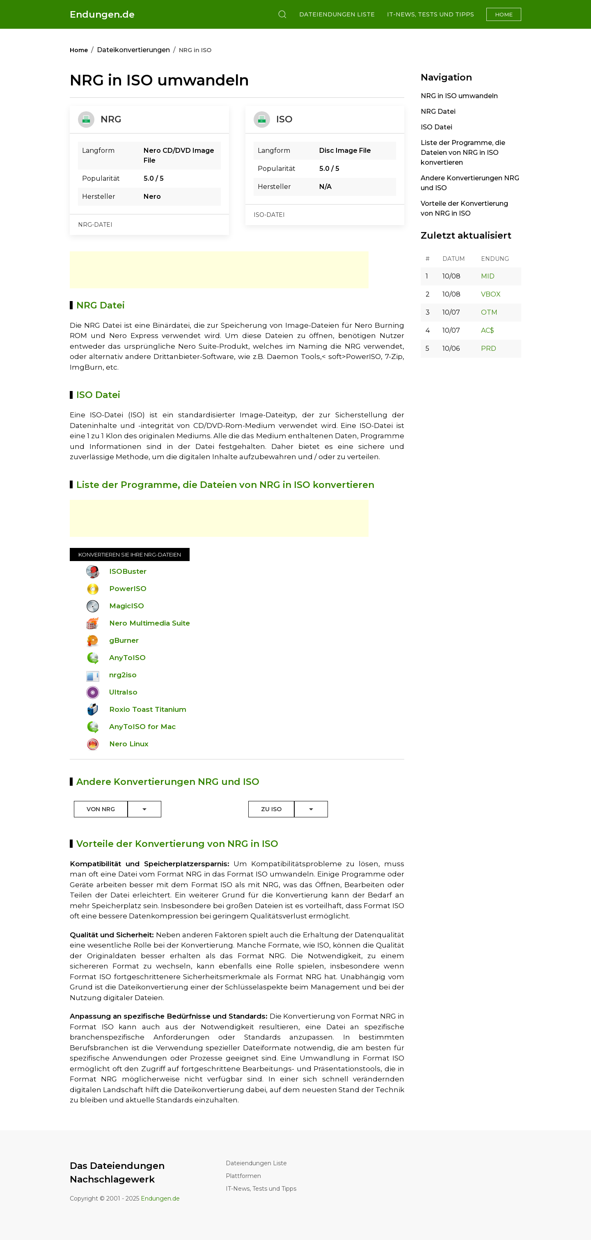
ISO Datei (436, 127)
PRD (488, 348)
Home (504, 14)
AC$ (487, 330)
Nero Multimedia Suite (149, 623)
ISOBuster (128, 571)
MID (488, 276)
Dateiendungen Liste (337, 14)
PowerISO (128, 588)
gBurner (124, 640)
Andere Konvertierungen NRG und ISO (470, 183)
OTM (489, 312)
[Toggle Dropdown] (144, 809)
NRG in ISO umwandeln (459, 96)
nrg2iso (123, 675)
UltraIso (123, 692)
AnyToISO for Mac (142, 726)
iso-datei (269, 215)
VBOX (491, 294)
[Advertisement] (219, 269)
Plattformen (243, 1176)
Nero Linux (129, 744)
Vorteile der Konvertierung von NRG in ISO (464, 208)
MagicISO (126, 606)
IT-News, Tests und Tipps (430, 14)
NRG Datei (438, 111)
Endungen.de (102, 14)
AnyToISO (127, 657)
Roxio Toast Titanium (147, 709)
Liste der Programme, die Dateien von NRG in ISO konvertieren (463, 152)
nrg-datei (95, 224)
